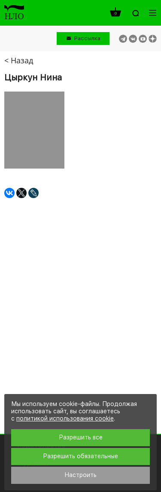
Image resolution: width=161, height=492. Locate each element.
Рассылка (87, 38)
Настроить (80, 474)
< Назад (18, 60)
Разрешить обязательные (80, 456)
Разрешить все (81, 437)
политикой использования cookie (65, 418)
